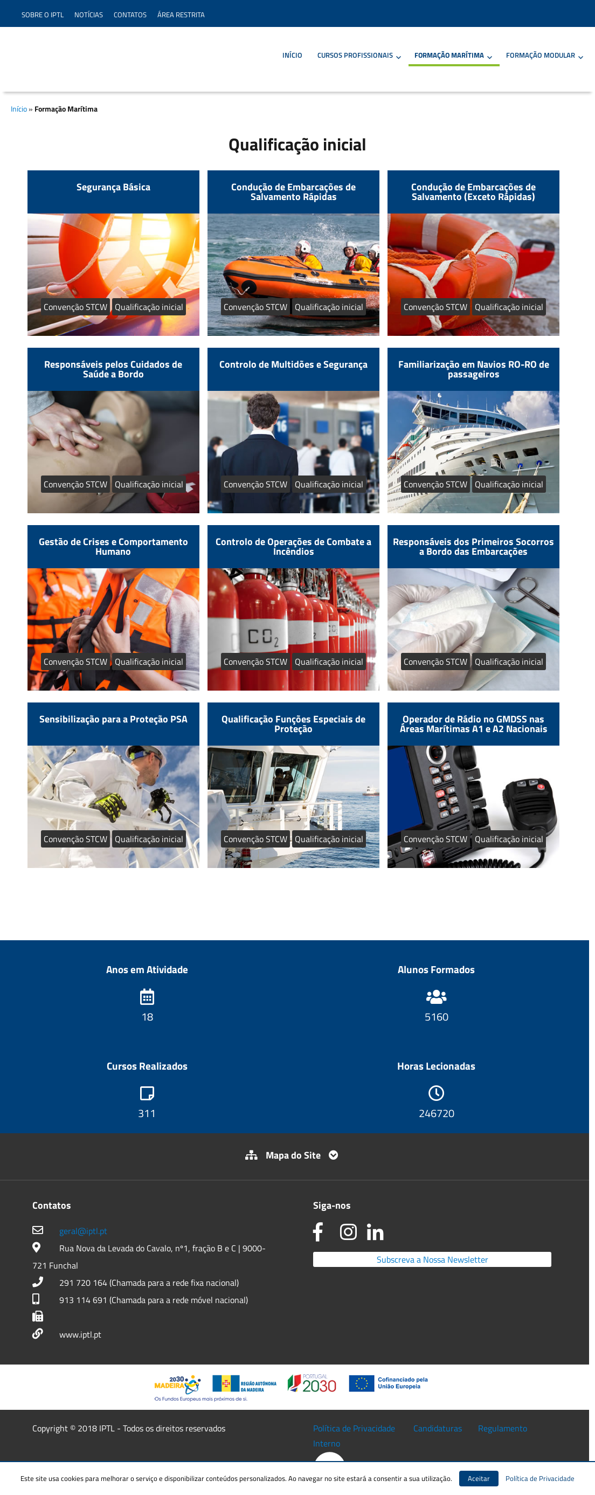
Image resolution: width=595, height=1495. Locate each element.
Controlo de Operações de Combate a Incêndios (293, 546)
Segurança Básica (113, 187)
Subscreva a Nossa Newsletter (432, 1259)
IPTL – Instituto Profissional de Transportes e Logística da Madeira (98, 57)
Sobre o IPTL (43, 14)
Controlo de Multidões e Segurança (293, 364)
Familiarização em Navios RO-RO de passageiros (473, 369)
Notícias (88, 14)
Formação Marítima (449, 55)
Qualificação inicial (149, 306)
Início (292, 55)
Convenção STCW (75, 306)
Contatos (130, 14)
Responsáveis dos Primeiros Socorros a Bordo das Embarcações (473, 546)
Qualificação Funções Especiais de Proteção (293, 724)
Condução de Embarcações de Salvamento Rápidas (293, 192)
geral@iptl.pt (83, 1230)
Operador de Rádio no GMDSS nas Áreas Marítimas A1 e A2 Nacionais (474, 724)
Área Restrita (181, 14)
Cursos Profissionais (355, 55)
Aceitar (479, 1478)
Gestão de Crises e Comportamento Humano (113, 546)
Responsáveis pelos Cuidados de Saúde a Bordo (113, 369)
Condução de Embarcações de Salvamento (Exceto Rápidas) (473, 192)
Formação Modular (540, 55)
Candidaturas (437, 1428)
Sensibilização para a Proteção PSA (113, 719)
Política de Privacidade (354, 1428)
